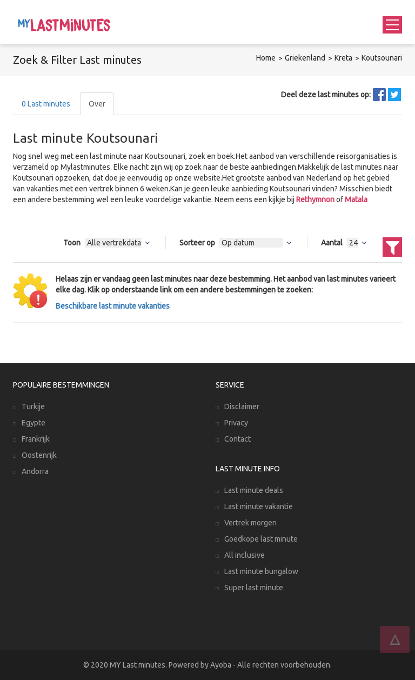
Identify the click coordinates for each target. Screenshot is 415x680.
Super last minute (253, 587)
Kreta (343, 58)
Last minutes (46, 103)
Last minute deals (253, 490)
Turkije (33, 406)
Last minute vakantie (258, 506)
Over (97, 103)
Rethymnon (315, 199)
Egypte (33, 422)
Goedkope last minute (261, 539)
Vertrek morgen (250, 522)
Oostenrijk (39, 455)
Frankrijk (36, 439)
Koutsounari (382, 58)
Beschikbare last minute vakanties (113, 306)
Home (266, 58)
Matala (356, 199)
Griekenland (305, 58)
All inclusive (244, 555)
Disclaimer (241, 406)
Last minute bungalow (261, 571)
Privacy (236, 422)
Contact (237, 439)
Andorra (35, 471)
